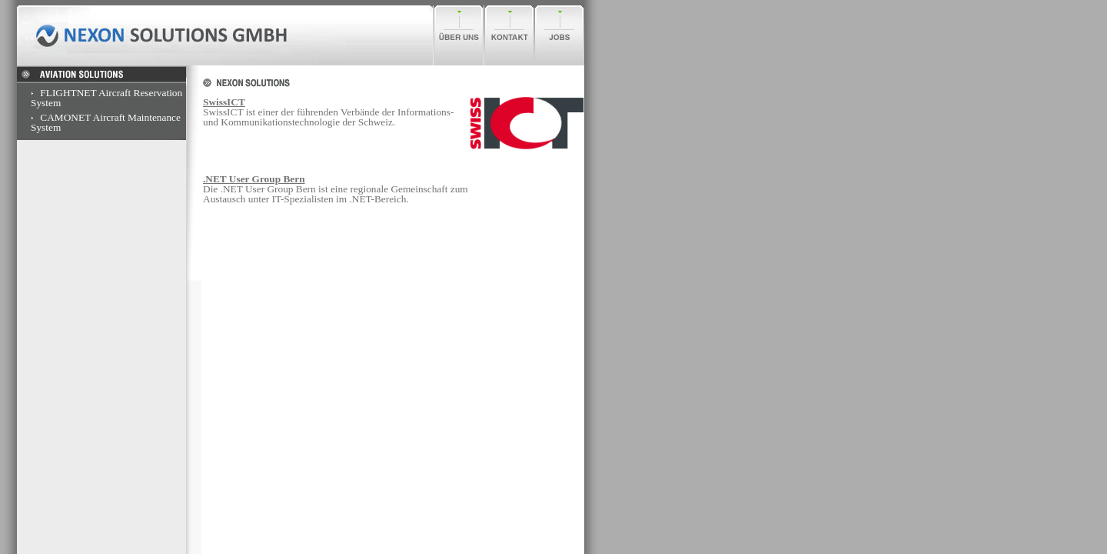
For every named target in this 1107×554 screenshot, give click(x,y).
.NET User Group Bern (254, 179)
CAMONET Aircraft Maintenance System (106, 122)
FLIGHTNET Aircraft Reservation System (106, 97)
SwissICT (224, 102)
